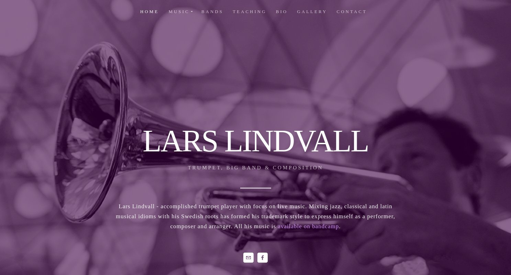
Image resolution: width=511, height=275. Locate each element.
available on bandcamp (308, 226)
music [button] (178, 11)
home (149, 11)
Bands (212, 11)
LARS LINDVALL (255, 141)
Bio (282, 11)
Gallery (312, 11)
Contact (352, 11)
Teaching (249, 11)
